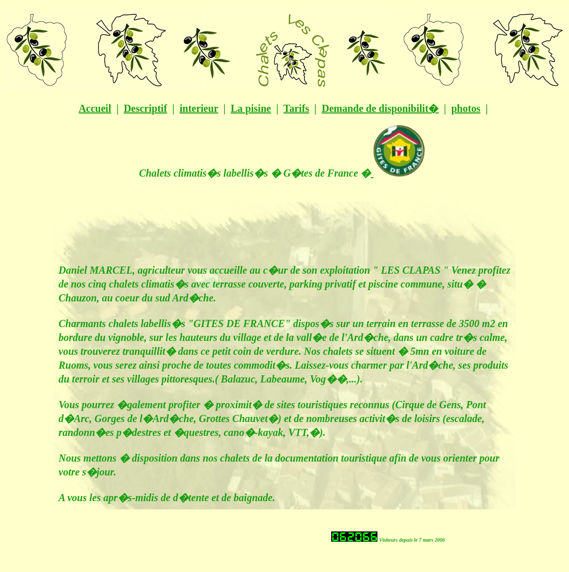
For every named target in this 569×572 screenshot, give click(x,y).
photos (466, 108)
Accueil (95, 108)
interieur (199, 108)
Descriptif (145, 108)
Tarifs (296, 108)
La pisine (251, 108)
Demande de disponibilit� (380, 108)
